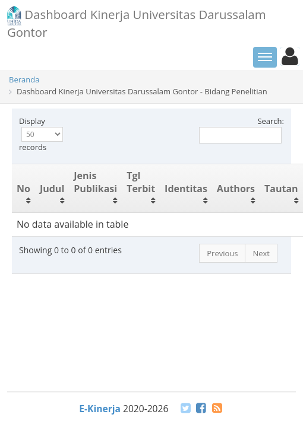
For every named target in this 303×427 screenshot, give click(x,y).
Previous (222, 253)
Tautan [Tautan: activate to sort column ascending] (281, 188)
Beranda (24, 79)
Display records (41, 134)
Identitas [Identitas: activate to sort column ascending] (186, 188)
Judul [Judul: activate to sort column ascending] (52, 188)
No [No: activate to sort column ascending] (23, 188)
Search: (241, 130)
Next (261, 253)
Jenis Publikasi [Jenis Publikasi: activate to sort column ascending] (95, 182)
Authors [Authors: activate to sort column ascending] (236, 188)
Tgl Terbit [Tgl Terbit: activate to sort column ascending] (141, 182)
